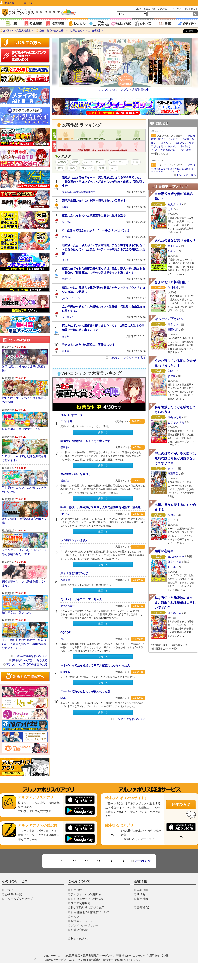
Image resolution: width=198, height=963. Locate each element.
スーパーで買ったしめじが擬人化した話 (85, 691)
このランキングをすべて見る (127, 357)
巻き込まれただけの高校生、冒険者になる (88, 344)
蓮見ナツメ (174, 204)
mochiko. (65, 672)
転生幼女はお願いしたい (17, 612)
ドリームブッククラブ (19, 898)
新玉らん (173, 245)
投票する (103, 432)
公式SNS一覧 (142, 861)
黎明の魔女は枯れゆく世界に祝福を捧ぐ (24, 368)
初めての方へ (79, 938)
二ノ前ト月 (66, 421)
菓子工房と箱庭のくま (74, 573)
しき (170, 209)
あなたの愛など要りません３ (175, 240)
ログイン (28, 2)
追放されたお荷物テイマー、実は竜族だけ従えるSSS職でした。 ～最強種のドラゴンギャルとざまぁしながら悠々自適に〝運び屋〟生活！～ (103, 181)
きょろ (65, 260)
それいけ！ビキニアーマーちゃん (81, 599)
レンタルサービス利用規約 (87, 898)
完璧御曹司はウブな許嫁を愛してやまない (24, 583)
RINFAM (64, 513)
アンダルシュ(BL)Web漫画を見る (27, 664)
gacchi (171, 376)
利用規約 (76, 890)
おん (62, 639)
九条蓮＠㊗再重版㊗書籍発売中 (78, 192)
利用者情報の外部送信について (90, 912)
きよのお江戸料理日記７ (172, 282)
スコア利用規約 (80, 903)
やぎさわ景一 (67, 605)
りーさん (66, 222)
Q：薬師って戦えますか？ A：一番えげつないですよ (96, 230)
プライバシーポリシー (85, 925)
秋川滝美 (173, 287)
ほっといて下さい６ (169, 319)
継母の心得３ (164, 551)
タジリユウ (68, 317)
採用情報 (142, 898)
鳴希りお (173, 324)
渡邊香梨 (173, 473)
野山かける (174, 417)
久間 (170, 370)
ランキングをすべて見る (130, 719)
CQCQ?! (65, 632)
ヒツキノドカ (176, 422)
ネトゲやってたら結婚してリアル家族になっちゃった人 (95, 665)
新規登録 (9, 2)
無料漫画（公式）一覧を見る (29, 660)
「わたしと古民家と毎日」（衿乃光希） (172, 150)
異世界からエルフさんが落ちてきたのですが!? (24, 489)
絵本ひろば (181, 805)
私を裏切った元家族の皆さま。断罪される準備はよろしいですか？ (175, 602)
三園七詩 (173, 329)
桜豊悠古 (65, 447)
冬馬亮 (172, 251)
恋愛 (75, 162)
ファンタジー (118, 162)
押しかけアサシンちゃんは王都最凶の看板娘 (24, 400)
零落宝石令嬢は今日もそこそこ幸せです (85, 441)
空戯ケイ (66, 279)
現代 (113, 168)
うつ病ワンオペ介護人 (74, 540)
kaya (62, 698)
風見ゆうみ (174, 613)
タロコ (172, 468)
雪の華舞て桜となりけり (75, 474)
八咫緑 (172, 515)
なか (170, 520)
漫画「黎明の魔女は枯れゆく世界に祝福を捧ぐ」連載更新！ (71, 30)
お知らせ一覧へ (186, 174)
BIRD (65, 207)
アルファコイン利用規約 (86, 894)
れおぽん (66, 237)
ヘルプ (75, 916)
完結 (101, 168)
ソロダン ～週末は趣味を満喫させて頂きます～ (24, 458)
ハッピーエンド (94, 162)
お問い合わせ (79, 929)
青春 (72, 168)
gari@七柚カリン (71, 298)
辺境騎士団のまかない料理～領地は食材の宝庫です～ (95, 200)
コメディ (86, 168)
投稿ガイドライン (82, 921)
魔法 (60, 168)
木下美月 (66, 351)
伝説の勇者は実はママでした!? (21, 429)
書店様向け (144, 907)
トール (172, 567)
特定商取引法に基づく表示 (87, 907)
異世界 (62, 162)
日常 (135, 162)
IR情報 (141, 894)
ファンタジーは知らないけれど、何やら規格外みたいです (24, 552)
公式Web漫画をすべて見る (31, 656)
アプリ (9, 890)
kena (63, 546)
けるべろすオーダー (72, 415)
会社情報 (142, 890)
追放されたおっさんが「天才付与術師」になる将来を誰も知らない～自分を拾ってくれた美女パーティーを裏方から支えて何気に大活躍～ (103, 249)
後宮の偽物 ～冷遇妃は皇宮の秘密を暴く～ (24, 520)
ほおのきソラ (176, 556)
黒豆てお (65, 579)
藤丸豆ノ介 (175, 561)
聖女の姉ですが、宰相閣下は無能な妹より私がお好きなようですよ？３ (175, 458)
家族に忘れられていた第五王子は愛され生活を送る (94, 215)
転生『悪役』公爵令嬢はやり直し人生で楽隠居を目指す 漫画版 (100, 507)
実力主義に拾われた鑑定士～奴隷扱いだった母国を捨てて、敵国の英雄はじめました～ (24, 644)
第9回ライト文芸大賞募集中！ (19, 30)
